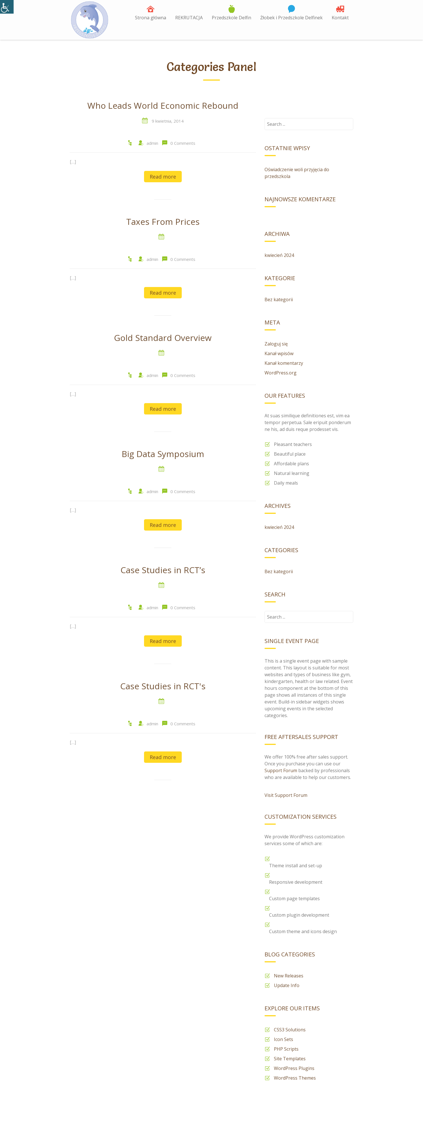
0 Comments (182, 143)
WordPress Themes (295, 1078)
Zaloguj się (276, 344)
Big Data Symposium (163, 454)
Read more (163, 176)
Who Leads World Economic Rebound (162, 105)
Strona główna (150, 17)
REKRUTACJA (189, 17)
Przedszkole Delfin (231, 17)
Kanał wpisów (279, 353)
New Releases (288, 976)
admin (152, 143)
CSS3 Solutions (290, 1030)
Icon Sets (283, 1039)
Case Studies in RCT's (163, 686)
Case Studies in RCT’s (162, 570)
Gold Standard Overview (163, 338)
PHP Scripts (286, 1049)
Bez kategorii (279, 299)
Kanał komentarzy (284, 363)
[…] (73, 162)
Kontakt (340, 17)
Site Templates (290, 1058)
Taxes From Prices (163, 222)
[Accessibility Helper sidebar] (7, 7)
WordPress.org (281, 373)
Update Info (286, 985)
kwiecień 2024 (279, 255)
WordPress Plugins (294, 1068)
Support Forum (281, 770)
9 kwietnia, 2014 (168, 121)
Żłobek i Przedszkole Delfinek (291, 17)
